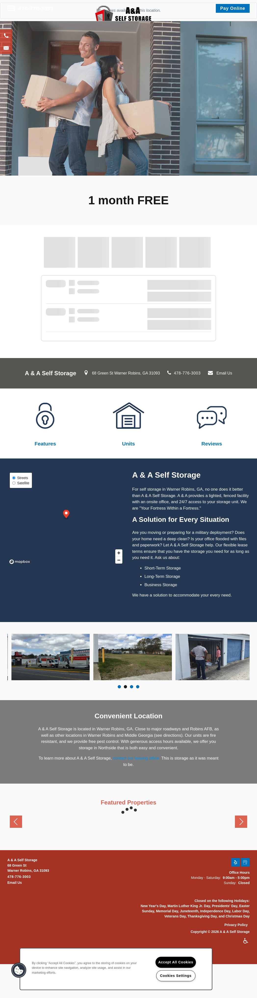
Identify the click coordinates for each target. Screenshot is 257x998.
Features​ (45, 443)
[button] (233, 8)
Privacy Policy (236, 924)
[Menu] (11, 8)
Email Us (224, 373)
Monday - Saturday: (206, 876)
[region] (116, 969)
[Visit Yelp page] (235, 861)
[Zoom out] (118, 560)
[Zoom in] (118, 552)
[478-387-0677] (6, 35)
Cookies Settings (176, 976)
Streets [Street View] (20, 478)
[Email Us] (6, 48)
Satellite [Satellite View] (20, 483)
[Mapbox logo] (19, 562)
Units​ (128, 443)
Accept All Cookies (175, 962)
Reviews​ (211, 443)
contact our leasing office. (136, 757)
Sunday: (230, 882)
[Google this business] (245, 861)
